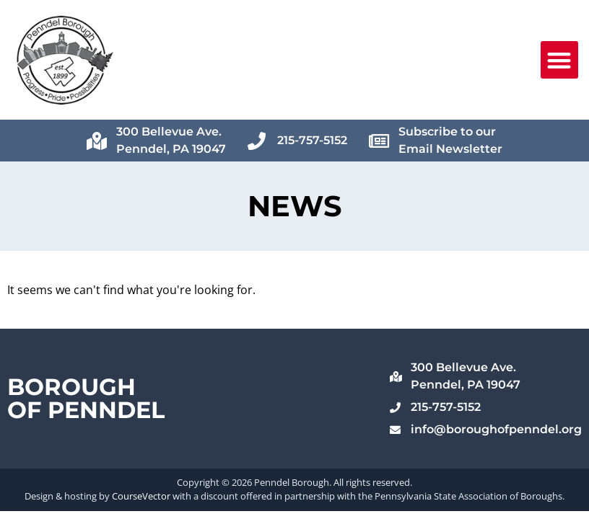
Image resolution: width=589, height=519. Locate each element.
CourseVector (141, 495)
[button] (560, 60)
